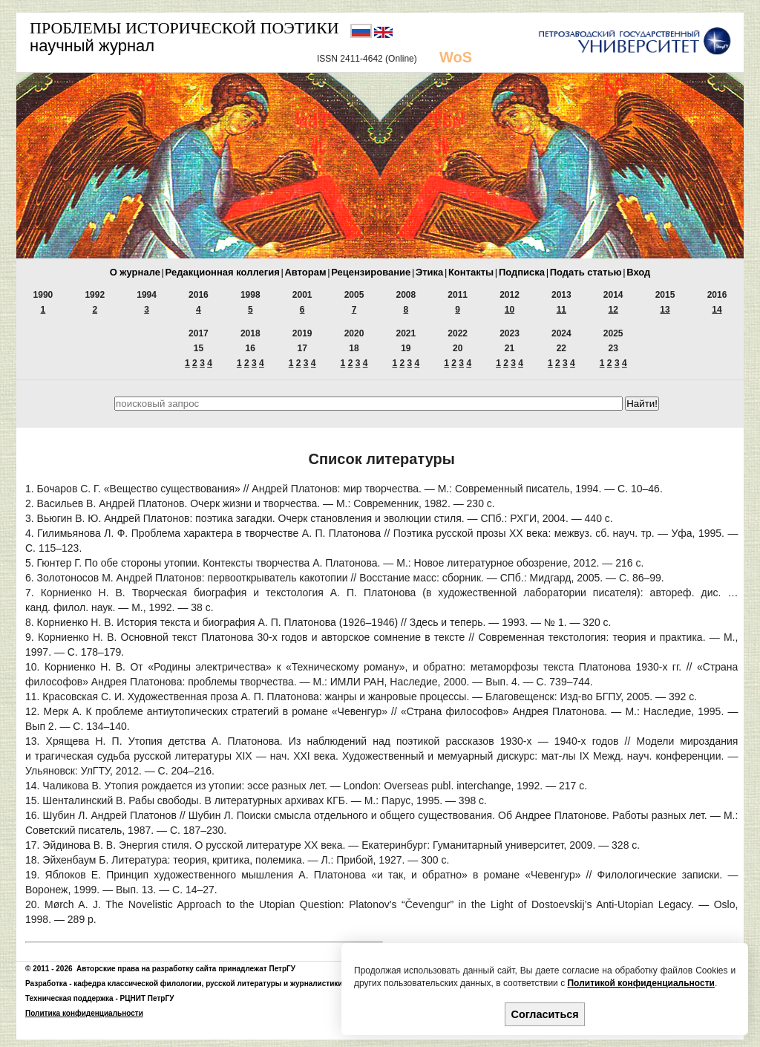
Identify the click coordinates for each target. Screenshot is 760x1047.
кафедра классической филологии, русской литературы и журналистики (207, 983)
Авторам (305, 272)
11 (561, 309)
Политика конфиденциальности (84, 1013)
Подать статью (586, 272)
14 (716, 309)
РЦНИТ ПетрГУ (147, 998)
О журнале (135, 272)
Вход (638, 272)
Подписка (522, 272)
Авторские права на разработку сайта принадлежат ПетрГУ (185, 969)
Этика (429, 272)
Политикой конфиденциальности (640, 983)
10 (509, 309)
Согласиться (545, 1014)
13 (664, 309)
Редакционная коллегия (223, 272)
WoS (455, 57)
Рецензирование (370, 272)
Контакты (471, 272)
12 (613, 309)
